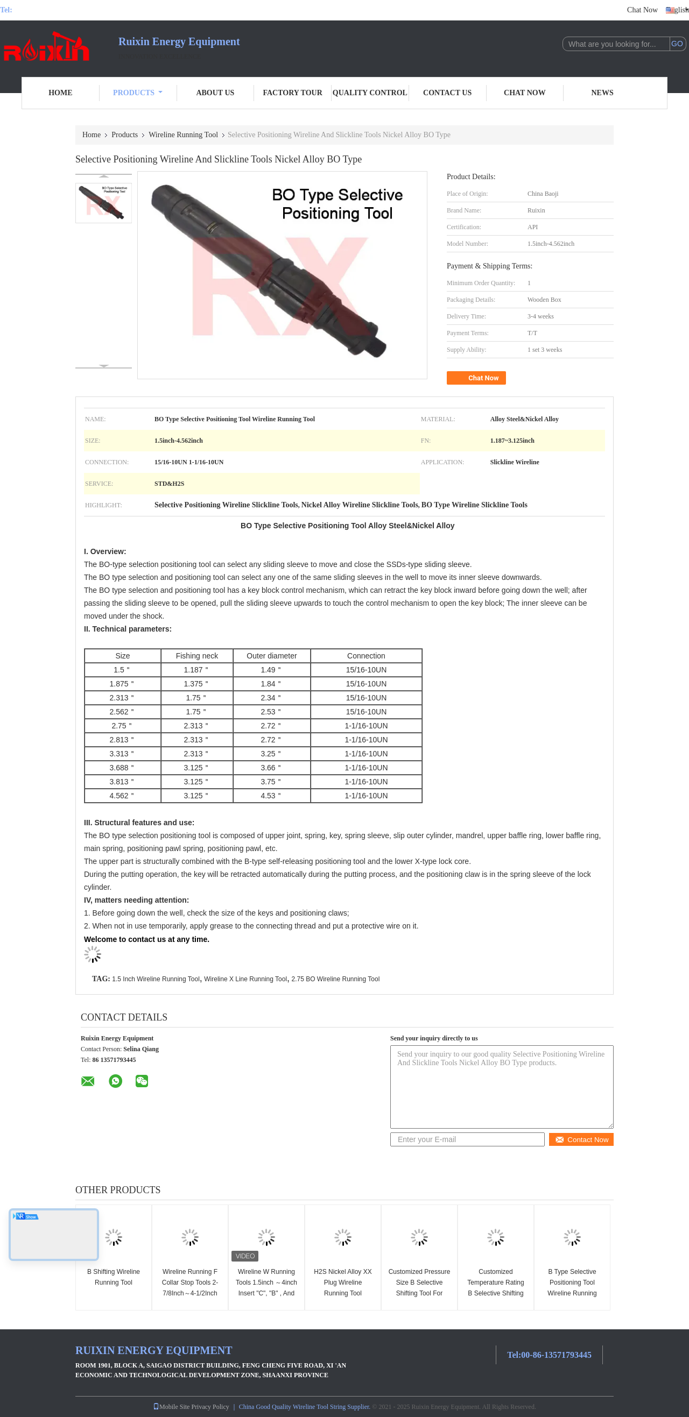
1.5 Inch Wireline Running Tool (156, 979)
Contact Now (581, 1140)
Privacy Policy (210, 1407)
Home (60, 93)
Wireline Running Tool (183, 135)
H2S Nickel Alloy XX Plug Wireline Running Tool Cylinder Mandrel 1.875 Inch (342, 1293)
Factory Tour (292, 93)
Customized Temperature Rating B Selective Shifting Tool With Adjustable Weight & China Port (496, 1293)
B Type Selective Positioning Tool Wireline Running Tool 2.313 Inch (571, 1288)
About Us (215, 93)
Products (138, 93)
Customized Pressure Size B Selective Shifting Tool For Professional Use (420, 1288)
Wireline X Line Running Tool (245, 979)
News (603, 93)
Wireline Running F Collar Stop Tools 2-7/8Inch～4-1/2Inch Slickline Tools (190, 1288)
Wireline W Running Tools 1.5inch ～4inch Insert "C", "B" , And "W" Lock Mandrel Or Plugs (266, 1293)
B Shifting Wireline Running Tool (113, 1277)
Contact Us (447, 93)
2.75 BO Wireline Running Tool (335, 979)
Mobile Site (171, 1407)
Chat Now (642, 10)
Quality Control (370, 93)
